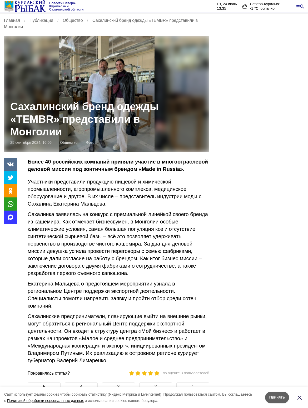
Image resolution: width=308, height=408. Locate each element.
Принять (277, 397)
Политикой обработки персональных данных (45, 401)
